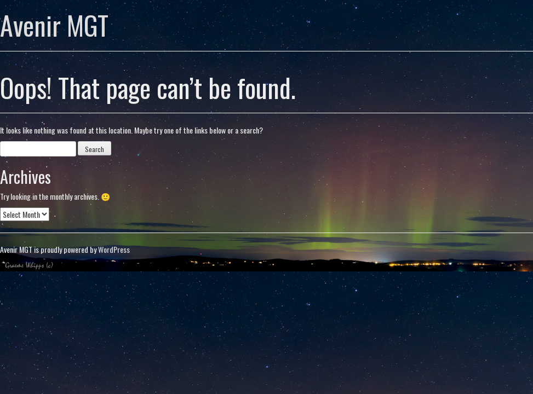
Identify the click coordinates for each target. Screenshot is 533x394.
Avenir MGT (54, 24)
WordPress (114, 249)
